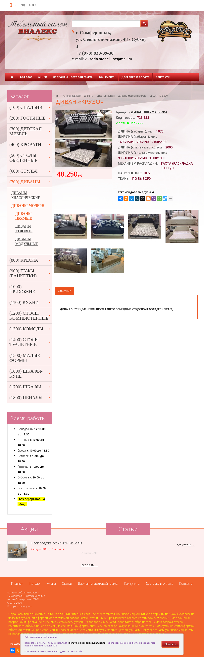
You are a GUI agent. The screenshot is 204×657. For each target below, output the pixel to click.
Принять (170, 644)
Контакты (163, 77)
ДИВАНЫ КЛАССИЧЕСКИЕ (25, 195)
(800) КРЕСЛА (30, 260)
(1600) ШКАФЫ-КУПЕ (30, 373)
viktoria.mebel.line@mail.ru (108, 58)
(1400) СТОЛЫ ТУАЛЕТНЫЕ (30, 342)
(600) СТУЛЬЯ (30, 171)
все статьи (184, 545)
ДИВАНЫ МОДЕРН (27, 206)
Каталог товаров (72, 95)
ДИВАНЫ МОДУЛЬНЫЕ (26, 241)
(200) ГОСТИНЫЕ (30, 118)
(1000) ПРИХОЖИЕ (30, 289)
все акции (87, 565)
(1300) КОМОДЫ (30, 329)
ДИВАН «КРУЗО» (159, 95)
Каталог (26, 77)
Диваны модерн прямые (132, 95)
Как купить (107, 77)
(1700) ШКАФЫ (30, 387)
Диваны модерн (106, 95)
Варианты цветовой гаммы (73, 77)
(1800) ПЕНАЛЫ (30, 397)
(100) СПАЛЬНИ (30, 107)
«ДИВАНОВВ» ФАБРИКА (148, 112)
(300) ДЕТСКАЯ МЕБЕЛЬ (30, 131)
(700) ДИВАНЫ (30, 182)
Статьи (67, 583)
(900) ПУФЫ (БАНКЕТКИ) (30, 273)
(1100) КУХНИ (30, 302)
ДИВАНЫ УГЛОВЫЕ (23, 228)
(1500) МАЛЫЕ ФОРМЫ (30, 358)
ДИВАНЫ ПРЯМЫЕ (23, 216)
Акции (42, 77)
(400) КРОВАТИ (30, 144)
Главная (17, 583)
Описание (64, 291)
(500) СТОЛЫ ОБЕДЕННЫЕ (30, 158)
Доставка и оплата (135, 77)
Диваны (88, 95)
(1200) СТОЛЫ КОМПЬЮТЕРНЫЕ (30, 315)
